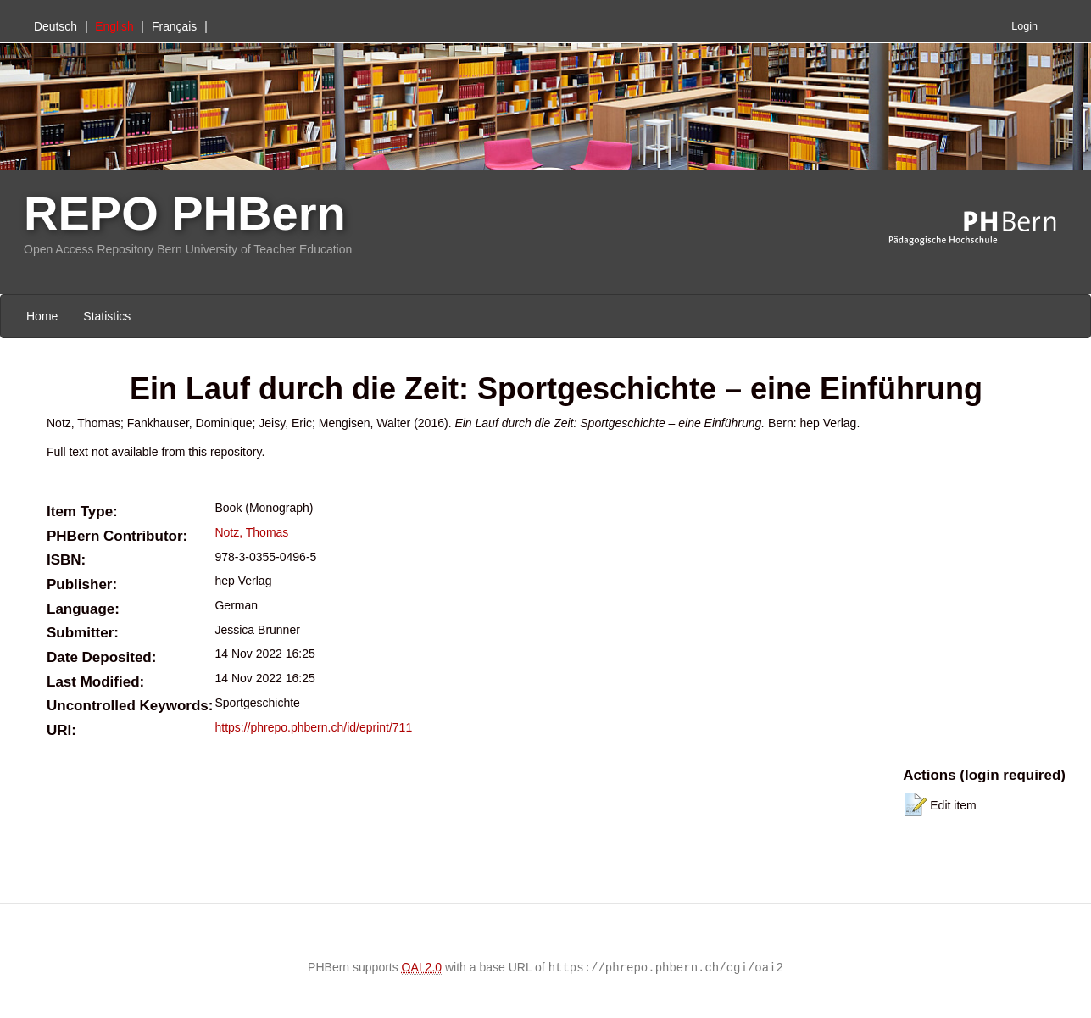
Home (42, 316)
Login (1024, 26)
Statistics (107, 316)
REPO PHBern (185, 213)
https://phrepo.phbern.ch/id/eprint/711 (313, 727)
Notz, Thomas (251, 532)
